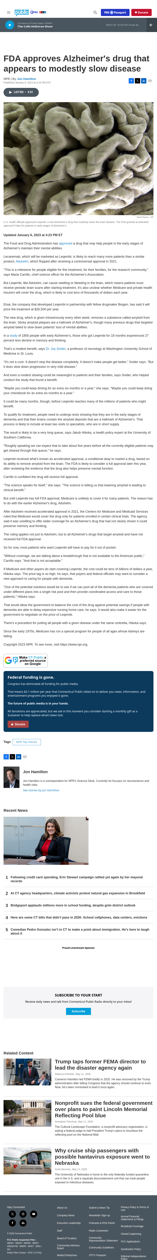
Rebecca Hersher (64, 1074)
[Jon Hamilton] (11, 777)
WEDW (27, 1243)
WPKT (31, 1246)
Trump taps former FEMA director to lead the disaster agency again (100, 1065)
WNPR (22, 1246)
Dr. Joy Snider (56, 349)
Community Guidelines (101, 1247)
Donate (143, 12)
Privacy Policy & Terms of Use (135, 1208)
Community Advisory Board (68, 1247)
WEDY (35, 1243)
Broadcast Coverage (132, 1226)
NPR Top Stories (26, 742)
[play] (10, 25)
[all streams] (152, 25)
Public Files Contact (16, 1252)
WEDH (10, 1243)
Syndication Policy (131, 1249)
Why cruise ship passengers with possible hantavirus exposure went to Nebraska (102, 1157)
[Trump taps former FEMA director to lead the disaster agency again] (27, 1072)
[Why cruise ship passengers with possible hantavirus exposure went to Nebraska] (27, 1161)
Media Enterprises (67, 1255)
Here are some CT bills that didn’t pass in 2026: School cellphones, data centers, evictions (79, 917)
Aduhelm (22, 261)
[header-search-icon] (95, 12)
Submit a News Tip (99, 1207)
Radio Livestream (98, 1230)
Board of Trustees (67, 1238)
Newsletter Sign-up (99, 1215)
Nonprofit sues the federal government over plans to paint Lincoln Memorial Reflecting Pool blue (104, 1109)
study (13, 335)
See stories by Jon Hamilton (41, 790)
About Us (62, 1207)
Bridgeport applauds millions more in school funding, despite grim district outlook (73, 905)
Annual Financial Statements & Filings (132, 1218)
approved (65, 243)
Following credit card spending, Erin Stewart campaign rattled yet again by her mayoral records (77, 879)
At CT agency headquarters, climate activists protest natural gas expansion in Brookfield (78, 893)
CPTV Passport (97, 1255)
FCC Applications (130, 1241)
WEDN (18, 1243)
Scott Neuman (63, 1169)
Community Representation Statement (103, 1239)
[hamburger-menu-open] (8, 12)
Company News (66, 1215)
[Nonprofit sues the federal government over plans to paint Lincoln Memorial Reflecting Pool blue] (27, 1113)
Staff (59, 1230)
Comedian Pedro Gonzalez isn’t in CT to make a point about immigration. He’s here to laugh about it (80, 931)
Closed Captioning (131, 1234)
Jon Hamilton (26, 79)
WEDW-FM (12, 1246)
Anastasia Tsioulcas (66, 1121)
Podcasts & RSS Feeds (102, 1223)
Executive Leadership (69, 1223)
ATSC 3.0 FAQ (34, 1252)
